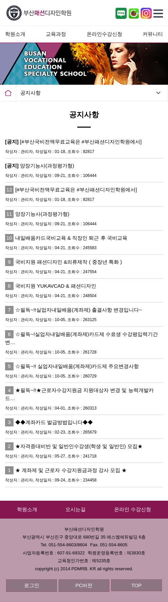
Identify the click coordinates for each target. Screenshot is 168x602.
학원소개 (15, 34)
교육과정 (56, 34)
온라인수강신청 (104, 34)
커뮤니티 (153, 34)
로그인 (31, 585)
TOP (136, 585)
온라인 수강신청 (132, 509)
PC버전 (84, 585)
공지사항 (30, 93)
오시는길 (75, 509)
